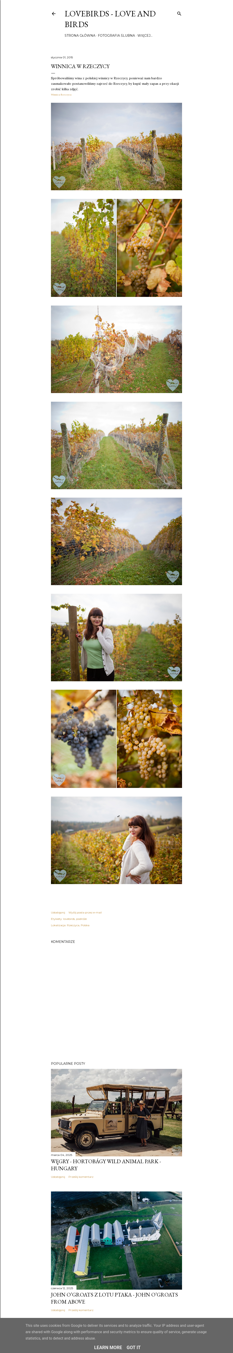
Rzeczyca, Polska (78, 925)
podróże (81, 919)
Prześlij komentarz (81, 1176)
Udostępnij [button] (58, 912)
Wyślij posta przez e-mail (85, 912)
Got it (134, 1347)
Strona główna (80, 35)
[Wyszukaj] (179, 12)
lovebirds (69, 919)
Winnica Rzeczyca (61, 94)
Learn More (108, 1347)
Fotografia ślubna (116, 35)
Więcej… (144, 35)
